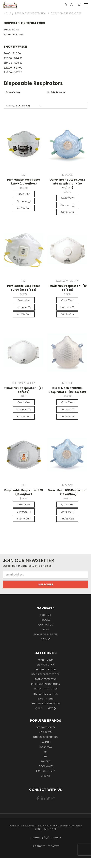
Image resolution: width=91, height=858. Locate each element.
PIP (45, 751)
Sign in (38, 634)
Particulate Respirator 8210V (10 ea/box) (23, 288)
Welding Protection (46, 689)
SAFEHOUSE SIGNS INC (45, 737)
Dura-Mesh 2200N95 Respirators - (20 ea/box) (67, 390)
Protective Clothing (45, 693)
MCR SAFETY (45, 732)
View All (45, 776)
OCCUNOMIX (46, 766)
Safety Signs (45, 698)
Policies (45, 619)
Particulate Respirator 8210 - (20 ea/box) (23, 181)
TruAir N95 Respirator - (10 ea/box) (67, 288)
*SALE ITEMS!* (45, 659)
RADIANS (45, 742)
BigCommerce (52, 837)
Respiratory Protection (45, 684)
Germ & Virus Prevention (45, 703)
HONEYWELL (45, 746)
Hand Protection (46, 669)
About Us (45, 615)
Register (52, 634)
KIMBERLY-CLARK (45, 771)
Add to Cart (23, 208)
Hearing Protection (45, 679)
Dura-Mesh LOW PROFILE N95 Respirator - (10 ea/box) (67, 183)
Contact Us (45, 624)
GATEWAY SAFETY (45, 727)
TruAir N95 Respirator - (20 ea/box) (24, 390)
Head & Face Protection (45, 674)
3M (45, 756)
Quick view (24, 194)
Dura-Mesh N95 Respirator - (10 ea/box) (67, 492)
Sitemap (45, 639)
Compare (23, 201)
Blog (46, 629)
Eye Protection (45, 664)
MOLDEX (45, 761)
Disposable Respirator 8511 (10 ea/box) (23, 492)
